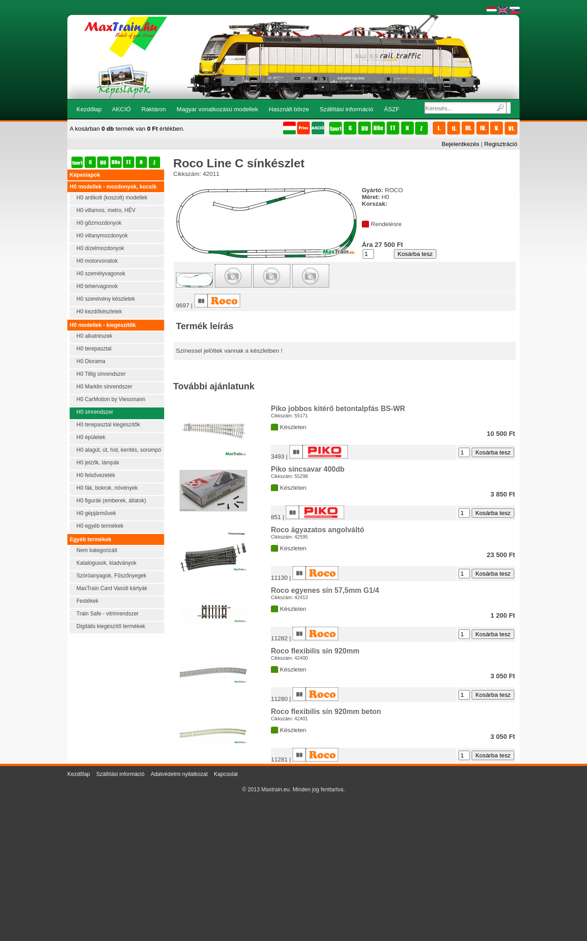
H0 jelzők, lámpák (97, 462)
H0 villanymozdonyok (102, 235)
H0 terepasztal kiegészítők (108, 424)
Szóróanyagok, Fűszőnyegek (111, 575)
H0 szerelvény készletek (105, 299)
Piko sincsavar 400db (308, 469)
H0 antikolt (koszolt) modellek (111, 197)
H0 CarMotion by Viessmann (111, 399)
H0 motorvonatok (97, 261)
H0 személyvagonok (100, 273)
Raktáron (154, 109)
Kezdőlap (89, 109)
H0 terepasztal (93, 348)
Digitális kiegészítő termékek (110, 626)
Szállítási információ (347, 109)
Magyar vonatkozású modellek (217, 109)
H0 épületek (90, 437)
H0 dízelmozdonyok (100, 248)
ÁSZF (391, 109)
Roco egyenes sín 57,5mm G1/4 (325, 590)
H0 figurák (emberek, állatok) (111, 500)
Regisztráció (500, 144)
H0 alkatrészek (94, 336)
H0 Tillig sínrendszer (101, 374)
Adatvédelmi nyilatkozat (179, 774)
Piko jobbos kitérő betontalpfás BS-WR (338, 408)
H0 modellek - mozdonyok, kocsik (113, 187)
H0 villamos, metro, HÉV (106, 210)
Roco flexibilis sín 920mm (315, 651)
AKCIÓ (121, 109)
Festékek (87, 601)
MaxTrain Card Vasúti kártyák (111, 588)
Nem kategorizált (96, 550)
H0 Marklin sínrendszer (104, 386)
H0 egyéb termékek (99, 526)
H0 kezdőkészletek (99, 311)
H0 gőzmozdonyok (98, 223)
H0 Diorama (90, 361)
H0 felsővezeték (95, 475)
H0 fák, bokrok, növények (106, 488)
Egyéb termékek (90, 539)
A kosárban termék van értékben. (127, 128)
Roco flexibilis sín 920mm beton (326, 711)
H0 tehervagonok (97, 286)
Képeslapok (85, 175)
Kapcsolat (226, 774)
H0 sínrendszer (94, 412)
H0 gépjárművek (96, 513)
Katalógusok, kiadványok (106, 563)
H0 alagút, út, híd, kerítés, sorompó (118, 450)
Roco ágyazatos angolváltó (317, 530)
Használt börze (289, 109)
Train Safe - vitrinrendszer (107, 613)
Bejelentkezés (460, 144)
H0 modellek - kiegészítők (103, 325)
